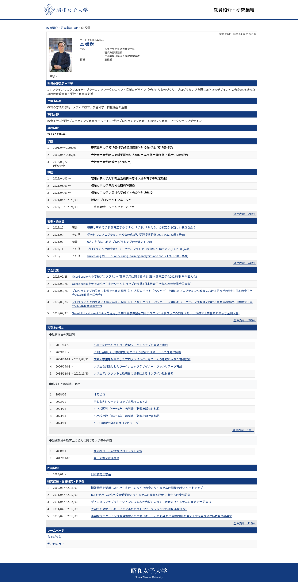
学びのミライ (55, 544)
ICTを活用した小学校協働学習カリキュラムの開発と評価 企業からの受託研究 (140, 495)
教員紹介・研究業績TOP (62, 28)
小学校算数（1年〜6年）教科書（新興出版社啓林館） (128, 416)
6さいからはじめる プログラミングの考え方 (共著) (119, 242)
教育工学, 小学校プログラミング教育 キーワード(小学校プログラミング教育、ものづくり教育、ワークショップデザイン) (125, 121)
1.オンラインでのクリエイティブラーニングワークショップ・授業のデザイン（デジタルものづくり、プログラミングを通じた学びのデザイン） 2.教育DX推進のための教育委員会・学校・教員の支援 (151, 91)
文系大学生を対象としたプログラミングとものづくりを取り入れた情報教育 (142, 359)
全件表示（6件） (243, 430)
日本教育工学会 (101, 474)
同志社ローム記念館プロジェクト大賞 (118, 451)
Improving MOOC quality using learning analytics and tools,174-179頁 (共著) (137, 256)
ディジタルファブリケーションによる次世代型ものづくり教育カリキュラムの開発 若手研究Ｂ (151, 502)
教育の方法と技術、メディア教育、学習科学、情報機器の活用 (87, 107)
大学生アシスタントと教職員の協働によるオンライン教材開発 (133, 373)
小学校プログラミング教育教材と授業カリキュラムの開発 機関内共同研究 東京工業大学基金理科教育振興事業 (161, 516)
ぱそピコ (99, 394)
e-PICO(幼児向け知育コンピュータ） (117, 423)
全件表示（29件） (244, 214)
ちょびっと (54, 536)
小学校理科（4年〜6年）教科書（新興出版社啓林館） (128, 408)
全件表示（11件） (244, 523)
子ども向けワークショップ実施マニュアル (121, 401)
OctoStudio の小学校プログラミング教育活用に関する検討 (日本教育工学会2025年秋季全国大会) (134, 276)
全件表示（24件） (244, 263)
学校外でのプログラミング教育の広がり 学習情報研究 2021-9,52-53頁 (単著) (136, 235)
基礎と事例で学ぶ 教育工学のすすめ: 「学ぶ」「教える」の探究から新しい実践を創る (141, 227)
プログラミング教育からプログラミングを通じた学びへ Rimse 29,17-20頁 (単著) (138, 249)
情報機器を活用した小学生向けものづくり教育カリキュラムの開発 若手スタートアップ (147, 488)
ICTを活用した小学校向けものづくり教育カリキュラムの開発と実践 (137, 352)
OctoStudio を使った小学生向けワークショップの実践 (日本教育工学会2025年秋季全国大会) (131, 284)
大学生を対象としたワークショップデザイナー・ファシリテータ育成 (138, 366)
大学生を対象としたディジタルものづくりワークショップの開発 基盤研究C (139, 509)
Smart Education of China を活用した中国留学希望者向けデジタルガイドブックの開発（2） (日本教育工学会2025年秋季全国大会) (155, 313)
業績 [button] (52, 76)
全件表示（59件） (244, 320)
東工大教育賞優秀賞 (106, 458)
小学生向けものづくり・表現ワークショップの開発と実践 (131, 345)
